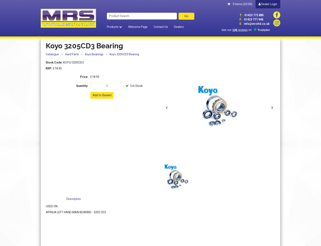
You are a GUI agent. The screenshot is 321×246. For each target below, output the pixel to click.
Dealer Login (268, 4)
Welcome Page (138, 26)
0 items (239, 4)
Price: (84, 76)
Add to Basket (102, 95)
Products (114, 26)
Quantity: (82, 85)
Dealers (179, 26)
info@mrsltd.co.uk (255, 23)
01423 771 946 (251, 19)
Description (73, 199)
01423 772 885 (252, 15)
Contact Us (161, 26)
